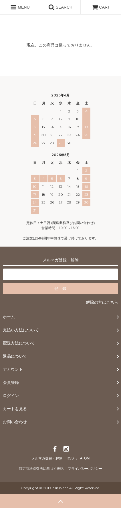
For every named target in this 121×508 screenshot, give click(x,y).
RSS (70, 458)
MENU (19, 7)
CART (101, 7)
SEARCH (60, 7)
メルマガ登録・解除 (46, 458)
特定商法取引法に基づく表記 (41, 469)
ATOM (85, 458)
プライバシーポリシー (85, 469)
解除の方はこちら (102, 302)
